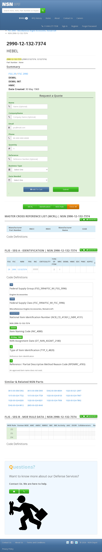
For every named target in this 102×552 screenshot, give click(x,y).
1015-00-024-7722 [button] (16, 395)
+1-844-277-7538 (50, 26)
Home (48, 18)
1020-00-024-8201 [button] (35, 400)
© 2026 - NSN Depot (88, 542)
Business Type (15, 166)
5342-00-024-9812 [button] (16, 405)
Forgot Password (89, 26)
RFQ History (37, 18)
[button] (23, 18)
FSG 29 (12, 73)
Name (11, 102)
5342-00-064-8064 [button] (54, 391)
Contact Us (68, 18)
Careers (80, 18)
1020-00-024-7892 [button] (73, 400)
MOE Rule (60, 206)
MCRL (30, 206)
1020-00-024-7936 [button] (54, 400)
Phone (11, 134)
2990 (14, 269)
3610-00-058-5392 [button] (16, 391)
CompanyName (16, 113)
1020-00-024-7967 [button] (73, 395)
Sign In (64, 26)
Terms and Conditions (36, 542)
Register (74, 26)
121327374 (22, 269)
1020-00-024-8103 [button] (54, 395)
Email (11, 123)
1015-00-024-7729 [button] (35, 395)
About (57, 18)
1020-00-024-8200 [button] (16, 400)
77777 (13, 328)
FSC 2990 (23, 73)
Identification (45, 206)
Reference (13, 155)
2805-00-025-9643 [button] (35, 405)
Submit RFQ (91, 219)
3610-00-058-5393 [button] (35, 391)
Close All (73, 206)
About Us (19, 542)
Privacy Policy (7, 549)
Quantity (13, 145)
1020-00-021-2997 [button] (73, 391)
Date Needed (15, 176)
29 (9, 269)
